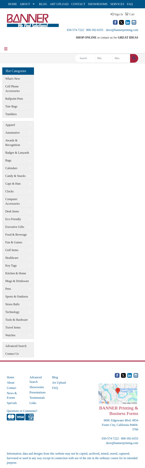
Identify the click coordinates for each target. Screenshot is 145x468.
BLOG (43, 4)
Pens (8, 288)
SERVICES (117, 4)
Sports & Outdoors (16, 296)
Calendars (11, 168)
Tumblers (11, 114)
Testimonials (37, 397)
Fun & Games (13, 242)
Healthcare (11, 257)
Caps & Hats (13, 183)
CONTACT (78, 4)
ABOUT (25, 4)
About (10, 382)
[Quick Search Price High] (121, 58)
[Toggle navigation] (6, 49)
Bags (8, 160)
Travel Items (13, 327)
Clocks (9, 191)
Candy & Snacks (15, 175)
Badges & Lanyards (17, 152)
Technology (12, 312)
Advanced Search (15, 346)
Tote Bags (11, 106)
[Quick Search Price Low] (104, 58)
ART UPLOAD (59, 4)
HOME (12, 4)
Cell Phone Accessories (12, 89)
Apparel (10, 124)
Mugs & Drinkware (17, 281)
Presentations (37, 392)
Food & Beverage (16, 234)
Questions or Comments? (22, 410)
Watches (10, 335)
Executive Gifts (14, 226)
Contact (11, 387)
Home (10, 377)
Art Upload (59, 382)
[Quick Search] (85, 58)
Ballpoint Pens (14, 98)
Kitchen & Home (15, 273)
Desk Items (12, 211)
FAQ (130, 4)
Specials (12, 403)
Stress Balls (12, 304)
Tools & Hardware (16, 319)
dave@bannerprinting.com (122, 30)
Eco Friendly (13, 219)
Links (32, 403)
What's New (12, 78)
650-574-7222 (75, 30)
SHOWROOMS (98, 4)
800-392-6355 (94, 30)
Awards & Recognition (12, 142)
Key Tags (11, 265)
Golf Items (11, 250)
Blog (55, 377)
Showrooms (36, 387)
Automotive (12, 132)
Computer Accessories (12, 201)
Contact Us (12, 353)
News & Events (12, 395)
